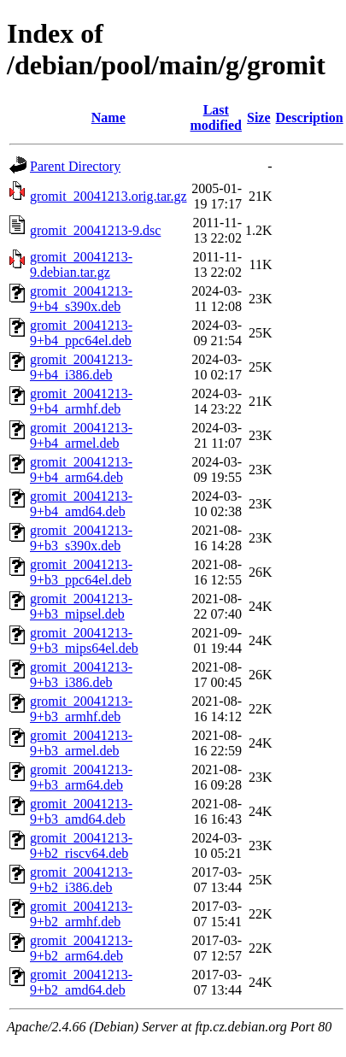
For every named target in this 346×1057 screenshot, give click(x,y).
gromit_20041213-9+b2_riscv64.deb (81, 845)
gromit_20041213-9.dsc (95, 230)
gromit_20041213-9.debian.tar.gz (81, 264)
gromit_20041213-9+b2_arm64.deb (81, 948)
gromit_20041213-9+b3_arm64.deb (81, 777)
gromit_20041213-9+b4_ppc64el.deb (81, 333)
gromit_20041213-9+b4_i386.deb (81, 367)
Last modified (216, 117)
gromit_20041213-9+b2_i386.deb (81, 880)
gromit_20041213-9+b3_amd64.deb (81, 811)
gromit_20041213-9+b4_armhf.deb (81, 401)
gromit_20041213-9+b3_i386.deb (81, 675)
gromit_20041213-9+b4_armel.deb (81, 435)
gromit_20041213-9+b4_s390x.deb (81, 299)
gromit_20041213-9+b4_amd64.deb (81, 504)
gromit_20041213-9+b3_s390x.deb (81, 538)
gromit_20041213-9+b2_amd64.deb (81, 982)
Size (259, 117)
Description (309, 117)
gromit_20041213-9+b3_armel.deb (81, 743)
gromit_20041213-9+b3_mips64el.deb (84, 640)
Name (108, 117)
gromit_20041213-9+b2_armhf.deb (81, 914)
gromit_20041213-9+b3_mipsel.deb (81, 606)
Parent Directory (75, 166)
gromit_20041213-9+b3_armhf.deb (81, 709)
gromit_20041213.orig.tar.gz (108, 196)
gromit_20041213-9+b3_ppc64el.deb (81, 572)
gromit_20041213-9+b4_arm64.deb (81, 469)
